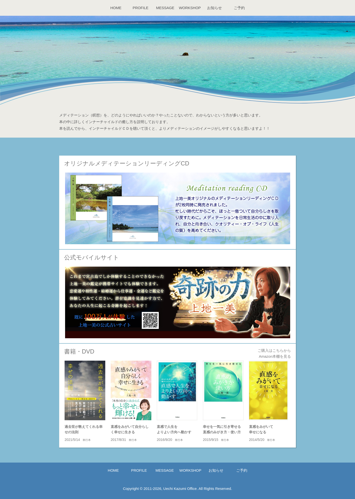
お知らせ (214, 8)
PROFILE (140, 8)
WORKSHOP (190, 8)
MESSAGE (165, 8)
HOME (116, 8)
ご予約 (239, 8)
